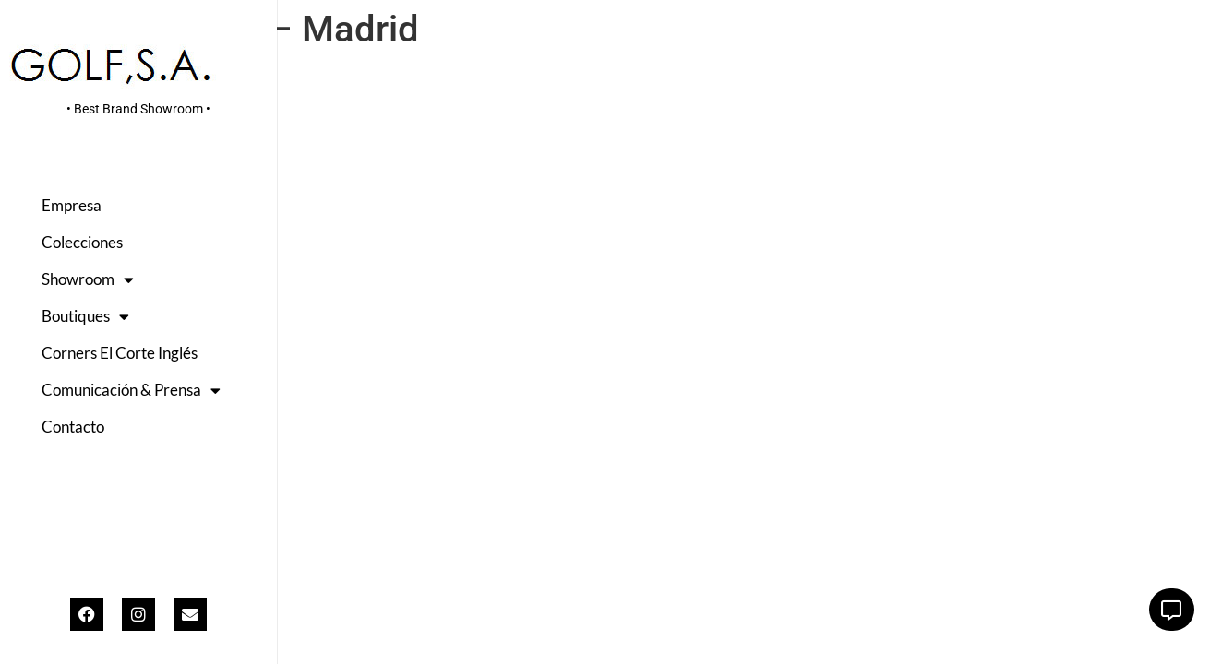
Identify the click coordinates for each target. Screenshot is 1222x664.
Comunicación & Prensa (131, 391)
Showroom (88, 280)
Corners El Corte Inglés (120, 352)
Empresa (72, 205)
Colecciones (82, 242)
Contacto (73, 426)
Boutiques (85, 317)
